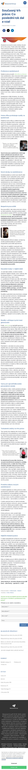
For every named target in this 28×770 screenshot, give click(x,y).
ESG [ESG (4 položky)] (3, 679)
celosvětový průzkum (20, 74)
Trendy (19, 590)
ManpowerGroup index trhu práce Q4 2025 (11, 647)
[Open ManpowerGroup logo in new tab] (14, 706)
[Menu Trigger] (25, 2)
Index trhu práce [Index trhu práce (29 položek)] (6, 682)
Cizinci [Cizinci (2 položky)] (3, 675)
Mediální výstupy (5, 662)
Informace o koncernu (6, 744)
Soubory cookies (17, 744)
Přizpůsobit (9, 745)
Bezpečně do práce (6, 214)
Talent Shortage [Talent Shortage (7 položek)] (6, 689)
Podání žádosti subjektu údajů (9, 747)
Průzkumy (13, 590)
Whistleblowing (21, 747)
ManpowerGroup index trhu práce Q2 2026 (11, 635)
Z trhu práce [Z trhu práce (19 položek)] (5, 692)
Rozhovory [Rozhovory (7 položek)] (4, 685)
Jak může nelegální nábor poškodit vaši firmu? (12, 650)
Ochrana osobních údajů (20, 745)
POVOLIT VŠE (14, 767)
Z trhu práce (10, 592)
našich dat (7, 325)
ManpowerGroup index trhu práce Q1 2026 (11, 638)
